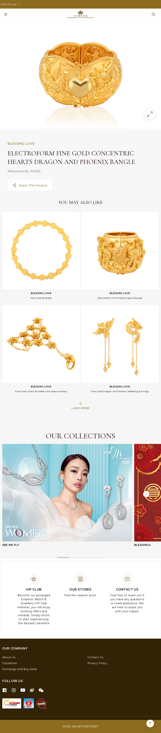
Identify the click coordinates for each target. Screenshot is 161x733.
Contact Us (95, 657)
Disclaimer (9, 663)
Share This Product (29, 185)
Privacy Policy (97, 663)
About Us (8, 657)
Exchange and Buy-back (19, 669)
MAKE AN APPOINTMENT (80, 726)
